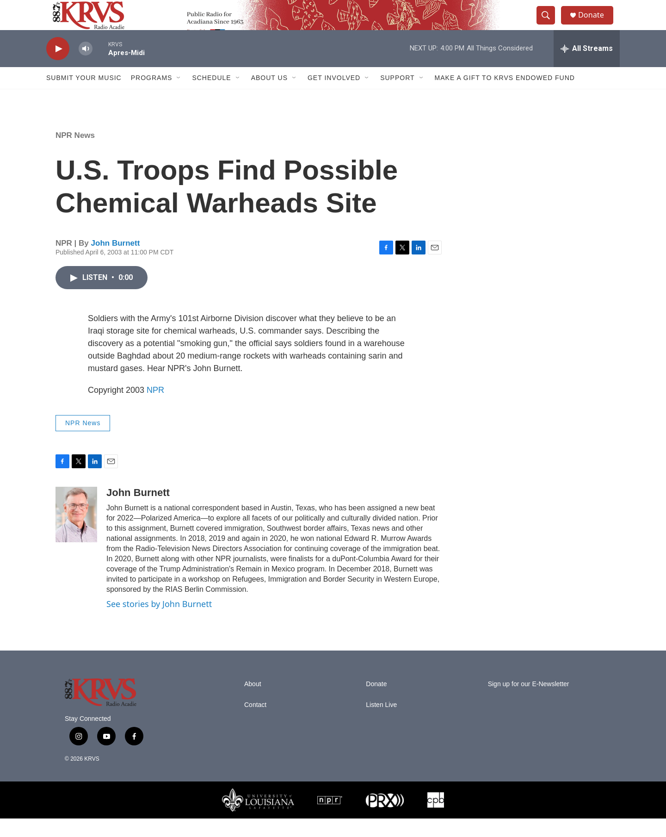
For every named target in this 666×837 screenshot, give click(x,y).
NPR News (75, 153)
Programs (152, 96)
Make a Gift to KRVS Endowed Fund (505, 96)
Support (397, 96)
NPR (155, 408)
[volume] (85, 67)
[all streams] (587, 67)
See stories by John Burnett (159, 622)
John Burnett (115, 261)
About (252, 702)
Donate (596, 24)
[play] (57, 67)
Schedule (211, 96)
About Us (269, 96)
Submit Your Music (84, 96)
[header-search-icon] (549, 24)
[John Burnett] (76, 533)
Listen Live (381, 722)
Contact (255, 722)
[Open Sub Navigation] (179, 96)
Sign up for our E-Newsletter (528, 702)
